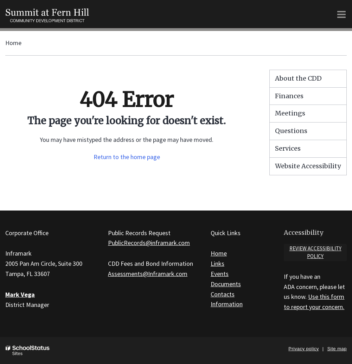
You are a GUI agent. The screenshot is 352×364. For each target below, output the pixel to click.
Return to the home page (127, 157)
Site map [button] (337, 348)
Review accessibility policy (315, 252)
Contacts (223, 294)
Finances (289, 96)
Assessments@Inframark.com (147, 274)
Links (217, 263)
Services (288, 148)
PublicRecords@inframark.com (149, 243)
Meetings (290, 113)
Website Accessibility (308, 166)
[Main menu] (341, 14)
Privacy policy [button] (303, 348)
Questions (291, 131)
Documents (226, 284)
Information (227, 304)
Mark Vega (20, 294)
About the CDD (298, 78)
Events (220, 274)
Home (13, 43)
